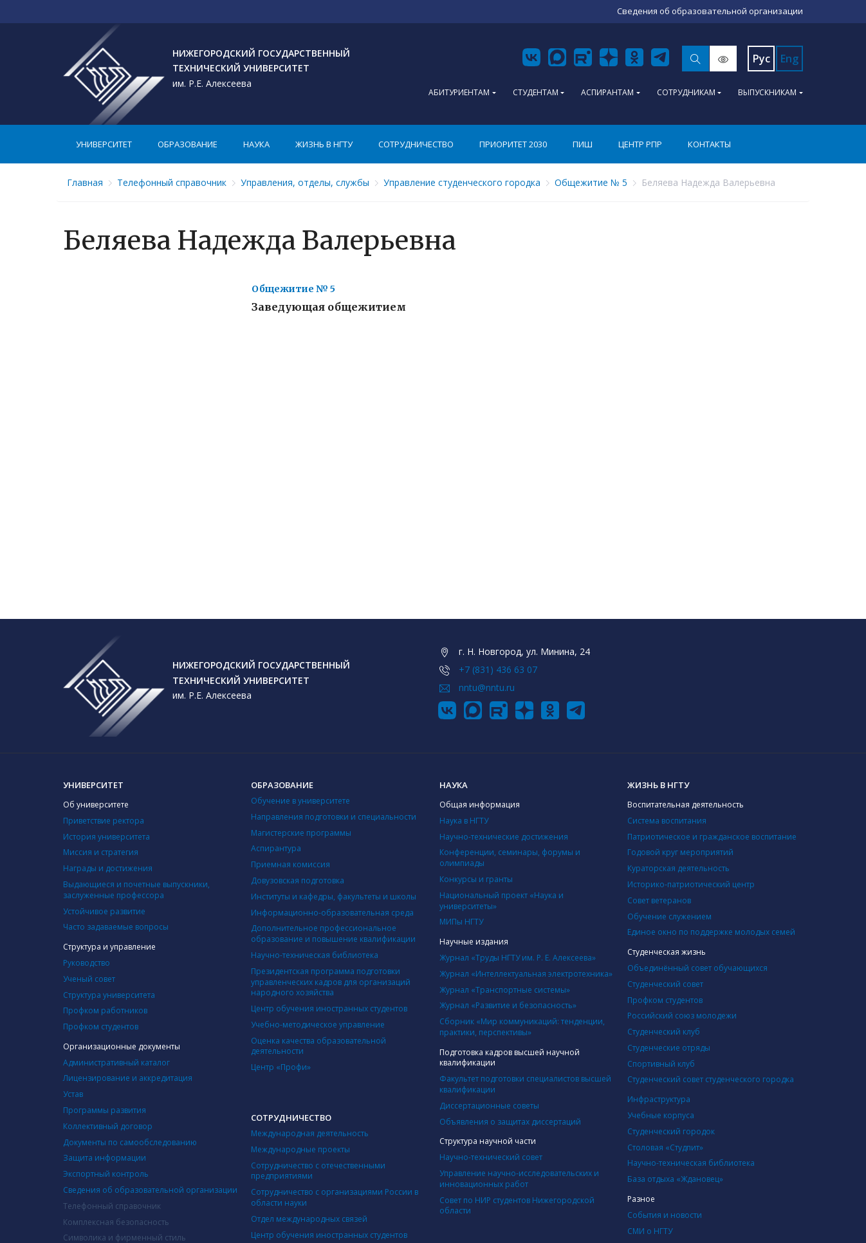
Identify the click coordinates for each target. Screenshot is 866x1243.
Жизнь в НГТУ (324, 144)
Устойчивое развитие (104, 911)
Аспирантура (276, 848)
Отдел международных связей (309, 1218)
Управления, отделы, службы (305, 182)
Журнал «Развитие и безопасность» (507, 1005)
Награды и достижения (107, 868)
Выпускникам (767, 92)
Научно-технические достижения (503, 836)
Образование (187, 144)
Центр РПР (640, 144)
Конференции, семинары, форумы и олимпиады (509, 858)
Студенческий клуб (663, 1031)
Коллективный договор (107, 1126)
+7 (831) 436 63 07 (498, 669)
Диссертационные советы (489, 1105)
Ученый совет (89, 978)
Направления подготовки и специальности (333, 816)
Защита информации (104, 1157)
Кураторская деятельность (678, 868)
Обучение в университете (300, 800)
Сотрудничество (416, 144)
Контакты (709, 144)
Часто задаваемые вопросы (116, 926)
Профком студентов (100, 1026)
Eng (789, 58)
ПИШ (583, 144)
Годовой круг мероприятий (680, 852)
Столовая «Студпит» (665, 1147)
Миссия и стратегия (100, 852)
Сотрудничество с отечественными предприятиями (318, 1171)
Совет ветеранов (659, 900)
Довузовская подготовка (297, 880)
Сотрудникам (686, 92)
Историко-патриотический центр (691, 884)
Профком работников (105, 1010)
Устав (73, 1094)
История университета (106, 836)
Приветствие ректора (103, 820)
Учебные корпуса (660, 1115)
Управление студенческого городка (461, 182)
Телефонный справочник (171, 182)
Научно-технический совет (490, 1157)
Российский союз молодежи (682, 1015)
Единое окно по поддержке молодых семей (711, 931)
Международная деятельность (310, 1133)
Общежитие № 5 (591, 182)
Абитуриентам (459, 92)
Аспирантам (607, 92)
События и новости (664, 1215)
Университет (104, 144)
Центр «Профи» (281, 1067)
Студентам (535, 92)
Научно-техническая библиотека (314, 955)
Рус (761, 58)
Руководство (86, 962)
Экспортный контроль (106, 1173)
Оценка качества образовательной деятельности (318, 1046)
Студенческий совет (665, 984)
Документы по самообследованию (130, 1142)
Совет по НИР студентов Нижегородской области (516, 1206)
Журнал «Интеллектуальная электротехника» (526, 973)
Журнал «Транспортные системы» (504, 989)
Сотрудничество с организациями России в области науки (334, 1197)
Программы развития (104, 1110)
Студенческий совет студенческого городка (710, 1079)
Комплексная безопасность (116, 1222)
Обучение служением (669, 916)
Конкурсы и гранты (476, 879)
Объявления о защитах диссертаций (510, 1121)
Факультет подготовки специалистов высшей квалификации (525, 1084)
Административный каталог (116, 1062)
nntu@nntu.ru (487, 687)
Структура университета (109, 995)
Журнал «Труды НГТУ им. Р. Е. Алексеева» (517, 957)
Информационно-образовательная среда (332, 912)
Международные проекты (300, 1149)
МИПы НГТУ (461, 921)
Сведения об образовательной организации (150, 1189)
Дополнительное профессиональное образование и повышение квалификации (333, 933)
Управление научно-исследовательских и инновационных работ (519, 1179)
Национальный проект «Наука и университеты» (501, 901)
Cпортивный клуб (661, 1063)
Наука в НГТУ (463, 820)
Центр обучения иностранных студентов (329, 1008)
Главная (85, 182)
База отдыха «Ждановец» (675, 1179)
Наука (256, 144)
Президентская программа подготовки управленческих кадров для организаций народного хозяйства (330, 982)
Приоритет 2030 (513, 144)
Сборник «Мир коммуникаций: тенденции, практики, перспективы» (522, 1027)
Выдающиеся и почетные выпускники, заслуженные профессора (136, 890)
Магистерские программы (301, 832)
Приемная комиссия (290, 864)
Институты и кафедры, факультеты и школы (333, 896)
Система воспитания (666, 820)
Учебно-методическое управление (318, 1024)
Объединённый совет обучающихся (697, 967)
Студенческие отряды (668, 1047)
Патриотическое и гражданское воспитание (712, 836)
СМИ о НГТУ (649, 1231)
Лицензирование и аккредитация (127, 1078)
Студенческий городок (671, 1131)
